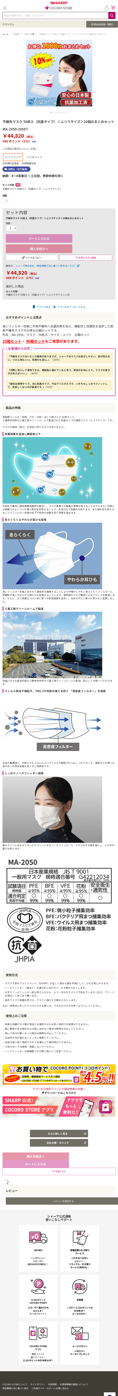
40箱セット (35, 332)
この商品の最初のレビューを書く (19, 139)
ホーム (5, 34)
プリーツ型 (29, 34)
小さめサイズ (34, 148)
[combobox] (59, 15)
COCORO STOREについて (14, 1375)
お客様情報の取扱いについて (74, 1375)
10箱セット (11, 332)
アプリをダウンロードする (69, 298)
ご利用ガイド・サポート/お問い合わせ (50, 1379)
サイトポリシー (37, 1375)
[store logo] (59, 8)
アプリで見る (41, 298)
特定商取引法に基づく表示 (15, 1379)
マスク (16, 34)
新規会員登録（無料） (103, 24)
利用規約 (52, 1375)
